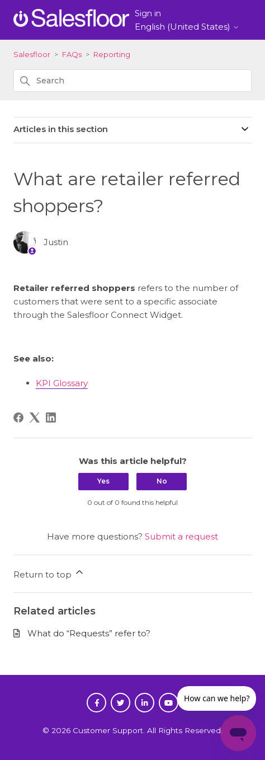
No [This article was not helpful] (162, 481)
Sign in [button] (148, 13)
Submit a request (181, 536)
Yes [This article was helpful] (103, 481)
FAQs (72, 54)
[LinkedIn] (51, 417)
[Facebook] (18, 417)
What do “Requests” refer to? (88, 633)
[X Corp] (35, 417)
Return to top (49, 573)
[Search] (132, 80)
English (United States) (187, 26)
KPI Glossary (62, 383)
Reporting (111, 54)
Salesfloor (31, 54)
